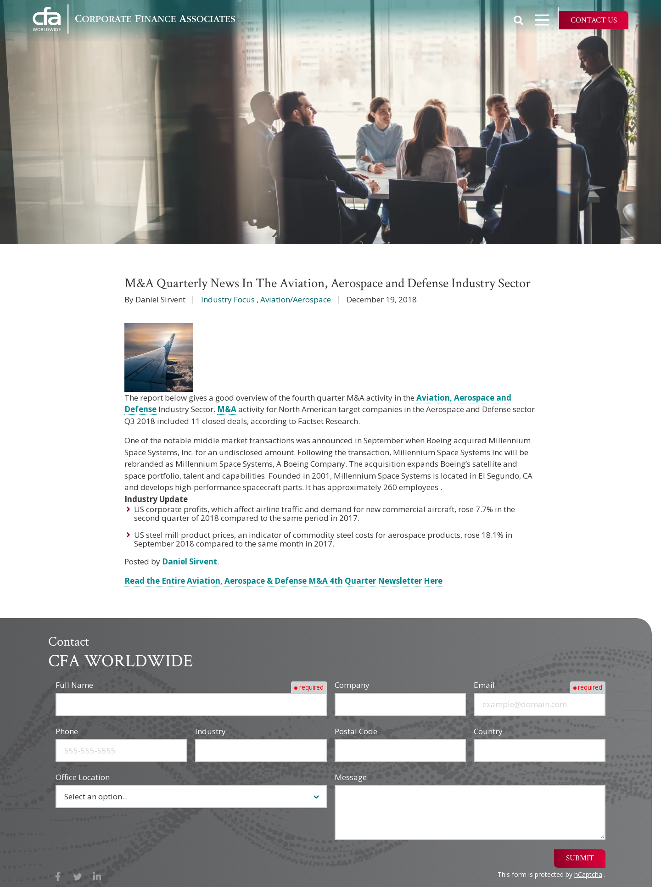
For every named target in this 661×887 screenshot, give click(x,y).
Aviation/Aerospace (295, 299)
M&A (226, 409)
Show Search (519, 20)
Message (351, 777)
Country (488, 731)
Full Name (74, 685)
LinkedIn (97, 877)
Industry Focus (228, 299)
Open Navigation (546, 20)
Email (484, 685)
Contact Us (594, 20)
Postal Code (356, 731)
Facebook (58, 877)
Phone (67, 731)
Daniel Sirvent (189, 561)
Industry (210, 731)
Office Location (83, 777)
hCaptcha (588, 874)
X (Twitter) (78, 877)
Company (352, 685)
